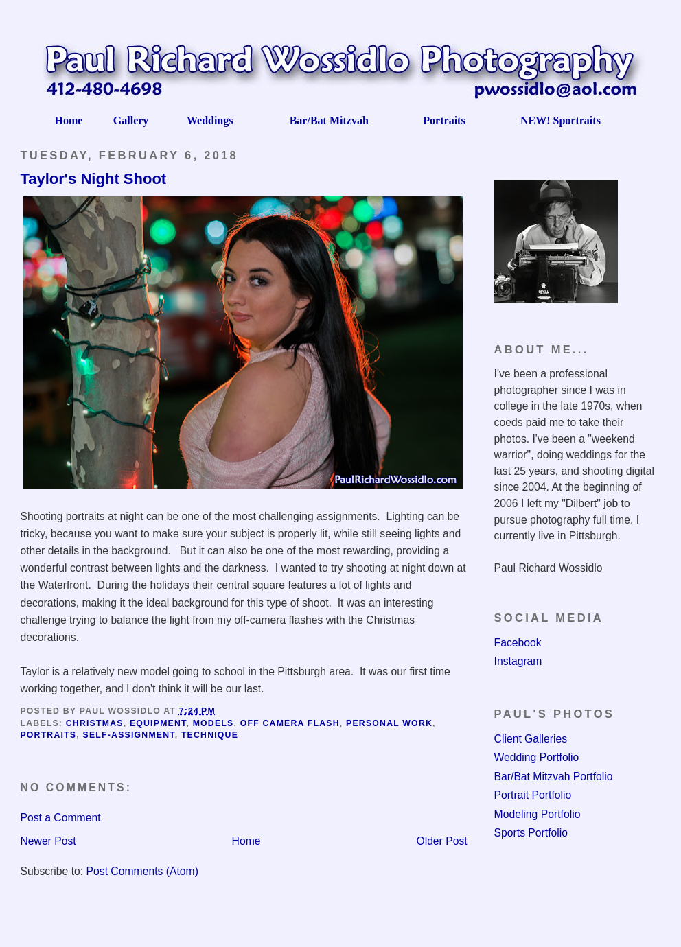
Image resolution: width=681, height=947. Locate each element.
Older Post (441, 841)
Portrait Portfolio (533, 795)
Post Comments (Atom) (142, 871)
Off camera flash (290, 723)
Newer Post (48, 841)
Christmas (95, 723)
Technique (209, 735)
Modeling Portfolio (537, 814)
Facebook (518, 642)
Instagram (518, 661)
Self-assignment (129, 735)
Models (213, 723)
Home (246, 841)
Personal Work (389, 723)
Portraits (48, 735)
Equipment (158, 723)
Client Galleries (531, 739)
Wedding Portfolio (536, 757)
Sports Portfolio (531, 833)
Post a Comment (60, 817)
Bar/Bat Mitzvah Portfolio (553, 776)
